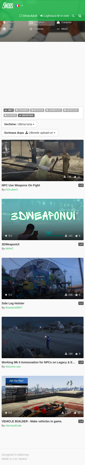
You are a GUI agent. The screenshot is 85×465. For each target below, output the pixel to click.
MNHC (10, 248)
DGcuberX (12, 189)
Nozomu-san (13, 366)
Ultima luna (19, 124)
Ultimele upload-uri (29, 132)
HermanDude (13, 425)
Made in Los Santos (14, 458)
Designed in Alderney (15, 454)
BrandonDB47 (14, 307)
